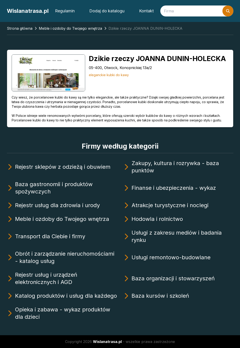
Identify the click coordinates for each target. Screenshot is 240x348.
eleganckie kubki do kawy (109, 75)
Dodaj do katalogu (106, 10)
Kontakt (146, 10)
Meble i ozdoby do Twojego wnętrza (70, 28)
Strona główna (19, 28)
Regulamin (65, 10)
